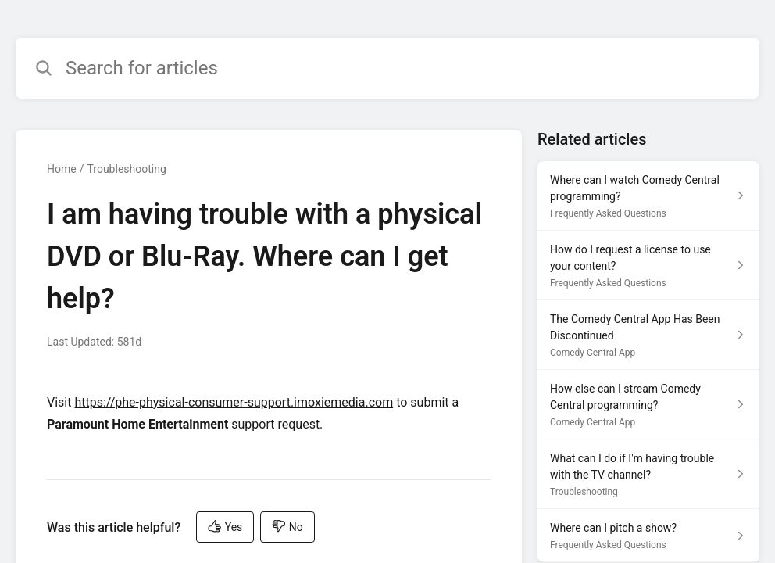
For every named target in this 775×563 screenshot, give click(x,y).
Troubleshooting (126, 169)
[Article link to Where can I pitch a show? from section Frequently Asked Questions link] (648, 535)
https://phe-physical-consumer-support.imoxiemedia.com (233, 402)
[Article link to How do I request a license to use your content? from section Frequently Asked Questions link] (648, 265)
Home (62, 169)
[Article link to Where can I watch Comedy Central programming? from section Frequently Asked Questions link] (648, 196)
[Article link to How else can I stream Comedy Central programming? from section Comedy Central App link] (648, 404)
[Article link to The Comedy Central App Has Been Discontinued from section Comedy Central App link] (648, 335)
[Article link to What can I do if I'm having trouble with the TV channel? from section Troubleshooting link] (648, 474)
